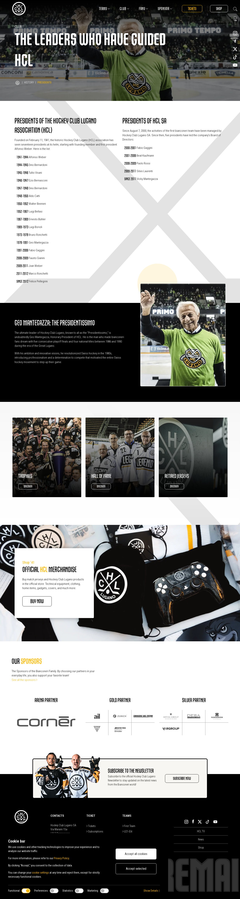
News (201, 839)
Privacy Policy (61, 858)
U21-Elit (127, 831)
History (29, 82)
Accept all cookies (136, 854)
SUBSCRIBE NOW (182, 778)
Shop (219, 9)
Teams (104, 8)
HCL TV (201, 831)
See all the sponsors (24, 680)
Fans (143, 8)
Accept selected (136, 868)
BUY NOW (37, 601)
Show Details (152, 890)
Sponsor (165, 8)
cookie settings (40, 872)
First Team (128, 826)
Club (124, 8)
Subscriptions (94, 831)
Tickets (192, 9)
